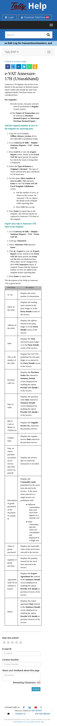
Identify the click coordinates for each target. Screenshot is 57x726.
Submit (36, 689)
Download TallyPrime (35, 17)
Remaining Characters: (27, 682)
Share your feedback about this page (21, 670)
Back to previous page (15, 61)
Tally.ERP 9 (12, 52)
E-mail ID (6, 649)
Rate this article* (10, 638)
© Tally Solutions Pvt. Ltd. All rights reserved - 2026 (28, 722)
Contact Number (10, 659)
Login (9, 17)
